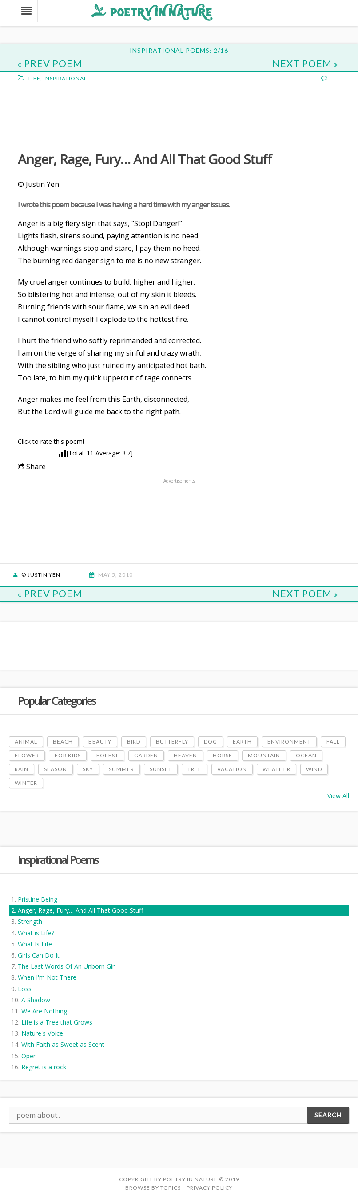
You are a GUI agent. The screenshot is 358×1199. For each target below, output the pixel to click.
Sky (88, 769)
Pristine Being (37, 899)
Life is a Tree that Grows (56, 1022)
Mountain (264, 755)
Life (34, 78)
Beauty (99, 741)
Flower (27, 755)
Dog (210, 741)
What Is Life (35, 944)
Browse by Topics (153, 1187)
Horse (222, 755)
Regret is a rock (43, 1067)
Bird (133, 741)
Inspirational (65, 78)
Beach (63, 741)
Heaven (185, 755)
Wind (314, 769)
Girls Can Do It (39, 955)
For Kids (68, 755)
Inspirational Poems (58, 859)
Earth (242, 741)
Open (29, 1056)
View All (338, 795)
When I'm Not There (47, 977)
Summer (121, 769)
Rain (21, 769)
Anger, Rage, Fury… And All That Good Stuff (80, 910)
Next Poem (305, 63)
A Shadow (35, 1000)
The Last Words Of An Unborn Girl (67, 966)
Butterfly (172, 741)
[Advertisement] (89, 116)
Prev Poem (50, 63)
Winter (26, 783)
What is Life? (36, 933)
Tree (194, 769)
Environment (289, 741)
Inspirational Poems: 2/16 (179, 50)
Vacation (232, 769)
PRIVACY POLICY (210, 1187)
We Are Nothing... (46, 1011)
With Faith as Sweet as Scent (62, 1044)
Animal (26, 741)
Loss (25, 989)
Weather (276, 769)
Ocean (306, 755)
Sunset (161, 769)
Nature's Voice (42, 1033)
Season (55, 769)
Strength (30, 921)
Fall (333, 741)
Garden (146, 755)
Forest (107, 755)
